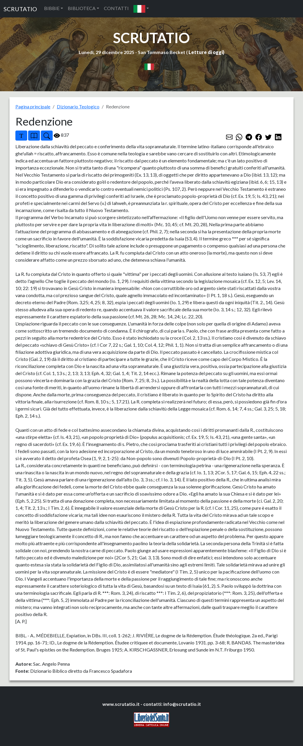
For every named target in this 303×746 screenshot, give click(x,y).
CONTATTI (116, 8)
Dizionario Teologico (78, 106)
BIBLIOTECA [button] (82, 8)
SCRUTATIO (20, 8)
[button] (141, 8)
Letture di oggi (205, 52)
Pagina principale (32, 106)
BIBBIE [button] (51, 8)
